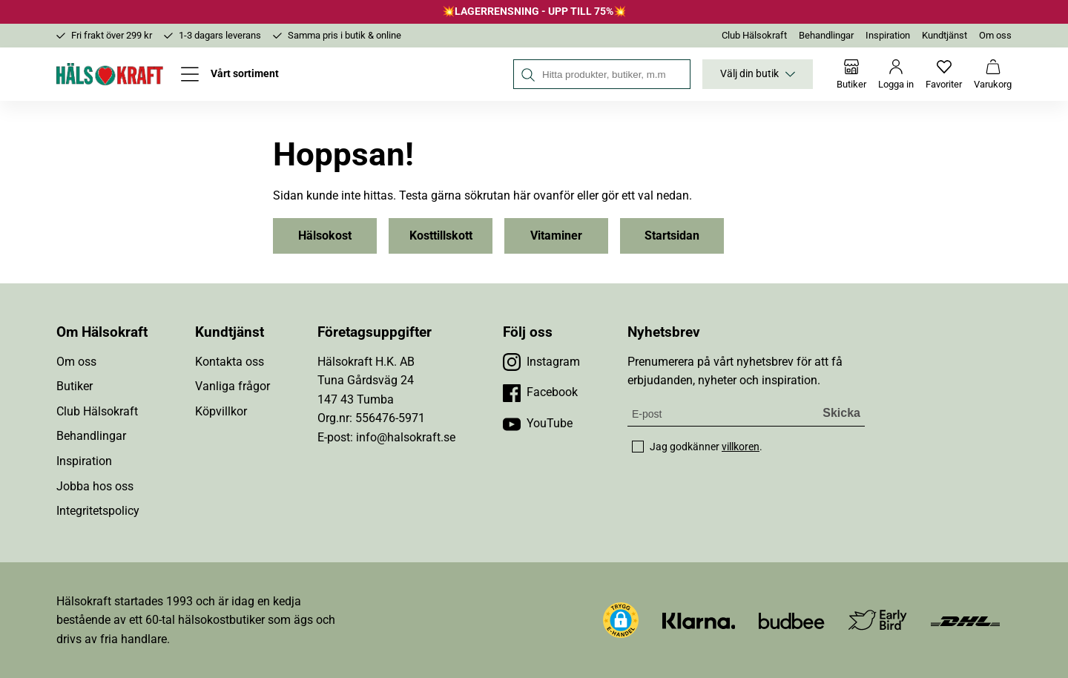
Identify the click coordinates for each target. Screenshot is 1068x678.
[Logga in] (896, 74)
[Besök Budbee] (791, 620)
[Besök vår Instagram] (541, 362)
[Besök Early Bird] (877, 619)
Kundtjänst (944, 35)
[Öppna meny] (230, 74)
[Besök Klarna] (699, 620)
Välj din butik (757, 74)
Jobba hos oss (95, 486)
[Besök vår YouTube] (538, 423)
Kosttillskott (440, 235)
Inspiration (888, 35)
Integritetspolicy (97, 511)
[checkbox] (638, 446)
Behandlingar (826, 35)
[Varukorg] (993, 74)
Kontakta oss (229, 362)
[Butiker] (851, 74)
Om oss (995, 35)
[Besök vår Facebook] (540, 392)
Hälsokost (325, 235)
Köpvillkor (221, 411)
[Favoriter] (944, 74)
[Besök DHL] (965, 620)
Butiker (74, 386)
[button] (621, 620)
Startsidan (672, 235)
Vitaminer (556, 235)
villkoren (740, 446)
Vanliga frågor (232, 386)
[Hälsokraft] (109, 74)
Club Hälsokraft (754, 35)
